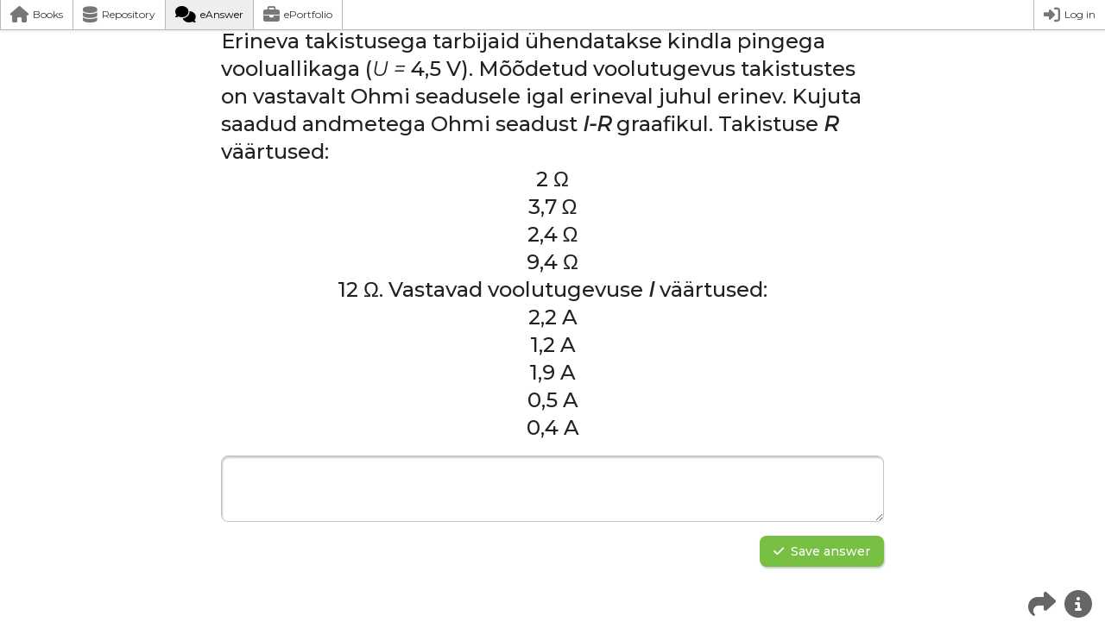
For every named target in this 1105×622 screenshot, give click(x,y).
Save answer (822, 551)
